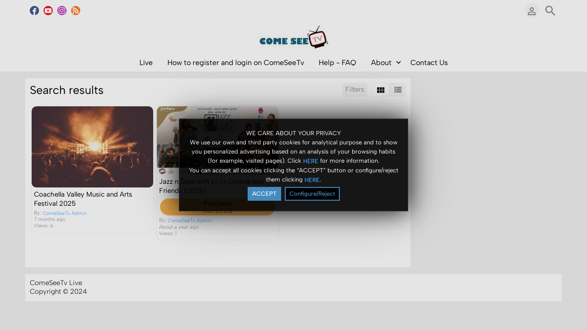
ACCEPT (264, 193)
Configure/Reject (312, 193)
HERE (310, 161)
